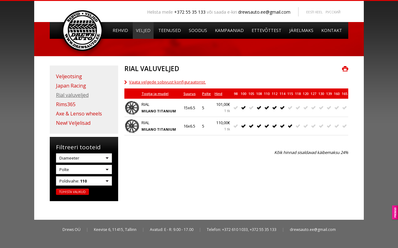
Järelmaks (301, 30)
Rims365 (66, 104)
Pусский (333, 12)
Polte (206, 93)
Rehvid (120, 30)
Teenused (169, 30)
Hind (218, 93)
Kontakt (331, 30)
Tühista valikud (72, 192)
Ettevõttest (266, 30)
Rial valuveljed (72, 95)
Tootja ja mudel (155, 93)
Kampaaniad (229, 30)
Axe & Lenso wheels (79, 113)
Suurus (189, 93)
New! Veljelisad (73, 122)
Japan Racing (71, 85)
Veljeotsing (69, 76)
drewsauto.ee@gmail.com (264, 12)
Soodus (198, 30)
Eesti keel (314, 12)
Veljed (143, 30)
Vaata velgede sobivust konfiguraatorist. (167, 82)
